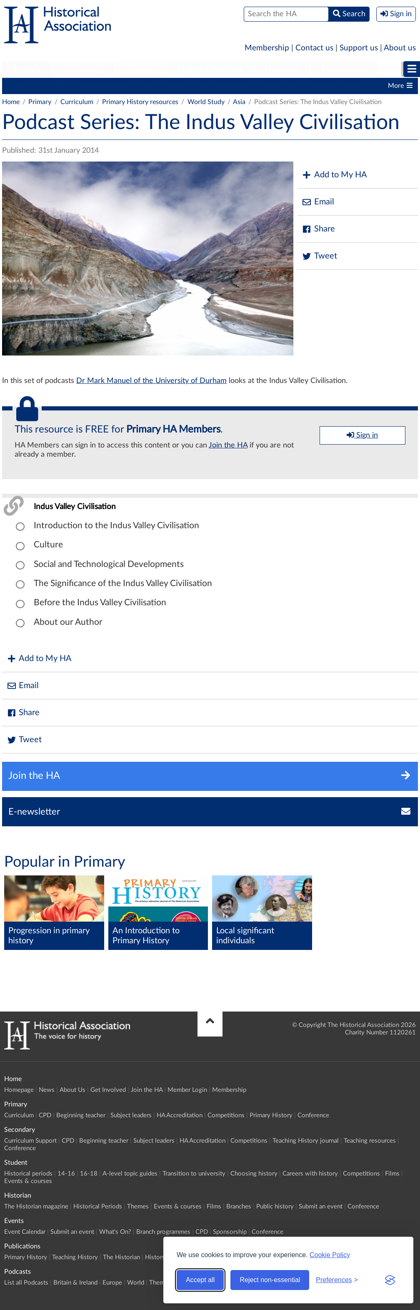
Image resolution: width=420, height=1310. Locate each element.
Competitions (282, 85)
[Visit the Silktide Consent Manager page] (390, 1280)
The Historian (121, 1257)
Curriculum (22, 85)
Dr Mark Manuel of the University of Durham (151, 381)
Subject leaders (165, 85)
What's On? (115, 1232)
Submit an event (320, 1206)
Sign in (362, 435)
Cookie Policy (330, 1254)
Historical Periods (97, 1206)
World (135, 1283)
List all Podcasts (26, 1283)
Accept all (200, 1279)
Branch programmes (163, 1232)
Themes (138, 1206)
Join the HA (228, 445)
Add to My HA (334, 175)
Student (140, 69)
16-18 (89, 1174)
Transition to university (193, 1174)
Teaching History (75, 1257)
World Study (206, 102)
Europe (112, 1283)
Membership (267, 48)
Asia (239, 102)
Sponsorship (230, 1232)
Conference (313, 1115)
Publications (344, 69)
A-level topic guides (130, 1174)
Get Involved (108, 1090)
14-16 (66, 1174)
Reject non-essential (270, 1279)
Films (392, 1174)
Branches (238, 1206)
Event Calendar (24, 1232)
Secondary (84, 69)
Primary (27, 69)
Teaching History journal (305, 1141)
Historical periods (28, 1174)
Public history (275, 1206)
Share (318, 229)
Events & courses (28, 1181)
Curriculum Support (30, 1141)
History (155, 1257)
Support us (359, 48)
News (47, 1090)
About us (400, 48)
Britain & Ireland (75, 1283)
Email (318, 202)
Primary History (338, 85)
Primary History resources (140, 102)
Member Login (187, 1090)
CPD (58, 85)
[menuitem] (27, 69)
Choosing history (254, 1174)
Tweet (319, 256)
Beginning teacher (104, 85)
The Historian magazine (36, 1206)
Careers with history (310, 1174)
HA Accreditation (225, 85)
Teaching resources (370, 1141)
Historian (281, 69)
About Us (72, 1090)
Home (11, 102)
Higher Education (210, 69)
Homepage (19, 1090)
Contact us (314, 48)
